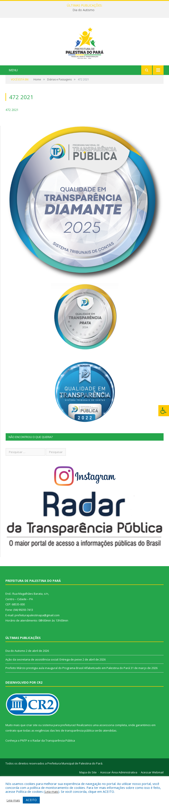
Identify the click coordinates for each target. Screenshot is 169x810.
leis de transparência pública (75, 763)
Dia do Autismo (83, 10)
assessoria (106, 757)
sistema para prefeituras (58, 757)
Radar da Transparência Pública (54, 773)
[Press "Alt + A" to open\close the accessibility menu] (163, 410)
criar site (32, 757)
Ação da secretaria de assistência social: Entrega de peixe (43, 692)
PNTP (23, 773)
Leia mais (51, 791)
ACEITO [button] (31, 800)
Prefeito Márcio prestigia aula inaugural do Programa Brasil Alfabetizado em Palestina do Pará (67, 700)
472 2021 (11, 142)
